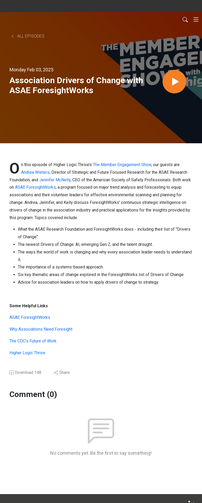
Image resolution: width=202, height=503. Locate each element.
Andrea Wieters (35, 172)
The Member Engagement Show (122, 164)
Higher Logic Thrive (27, 352)
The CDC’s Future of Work (33, 340)
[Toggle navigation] (196, 19)
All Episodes (27, 36)
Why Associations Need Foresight (40, 329)
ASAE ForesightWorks (35, 187)
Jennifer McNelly (54, 179)
